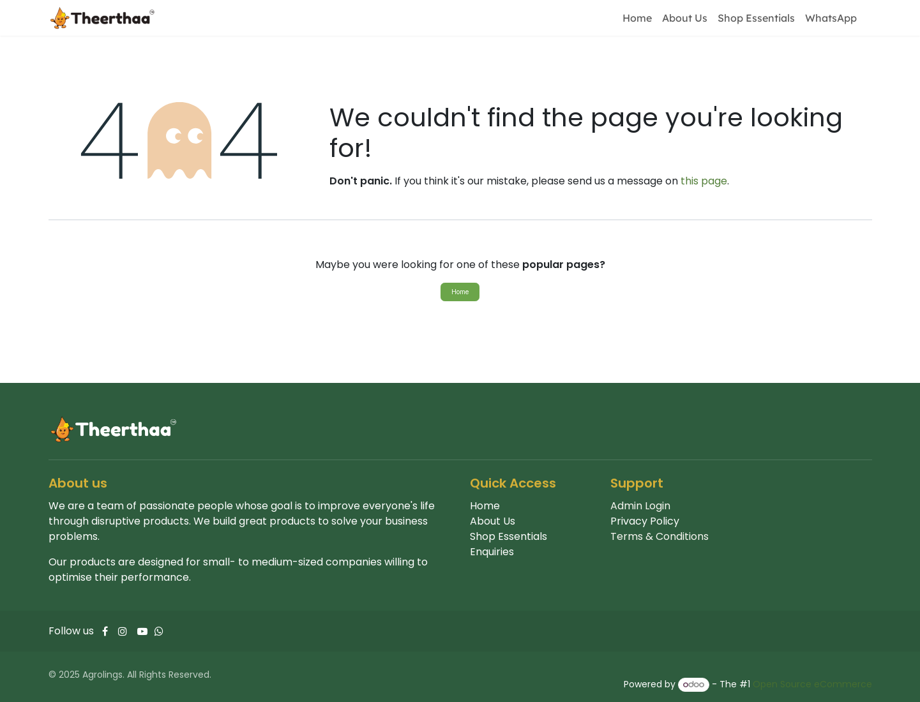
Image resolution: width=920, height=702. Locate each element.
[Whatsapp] (159, 631)
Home (460, 291)
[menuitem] (637, 18)
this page (704, 181)
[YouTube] (142, 631)
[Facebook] (105, 631)
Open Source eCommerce (812, 684)
